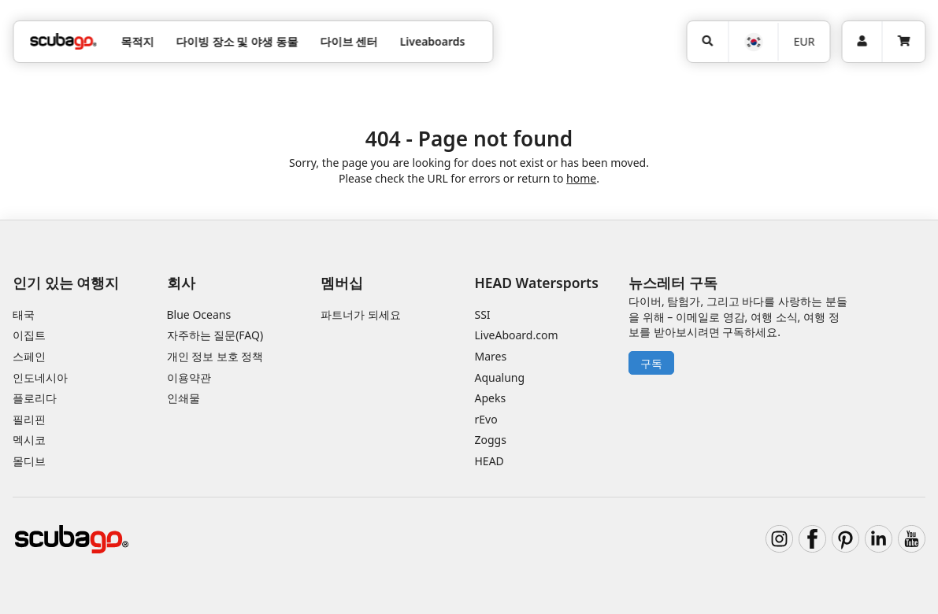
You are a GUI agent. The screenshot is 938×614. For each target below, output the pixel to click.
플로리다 (35, 397)
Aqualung (500, 377)
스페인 (29, 356)
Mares (491, 356)
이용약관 (189, 377)
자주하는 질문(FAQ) (215, 334)
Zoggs (490, 439)
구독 (651, 363)
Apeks (490, 397)
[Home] (63, 41)
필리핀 (29, 419)
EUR (804, 41)
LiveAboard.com (516, 334)
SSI (483, 314)
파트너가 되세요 (361, 314)
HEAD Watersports (537, 282)
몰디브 (29, 460)
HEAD (489, 460)
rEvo (486, 419)
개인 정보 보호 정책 (215, 356)
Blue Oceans (199, 314)
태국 (24, 314)
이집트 (29, 334)
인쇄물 (183, 397)
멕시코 (29, 439)
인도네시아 (40, 377)
